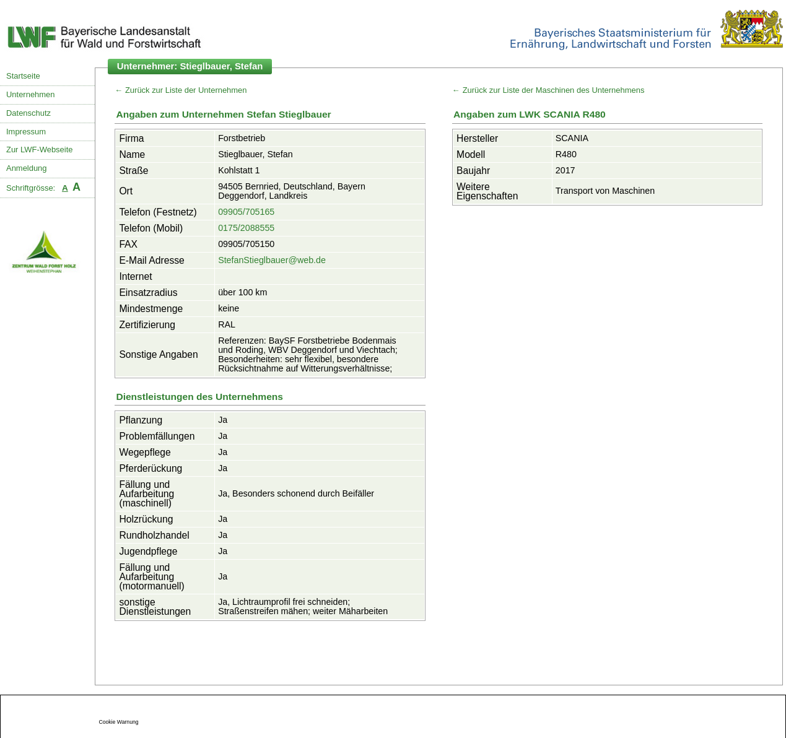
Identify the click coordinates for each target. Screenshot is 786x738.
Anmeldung (26, 168)
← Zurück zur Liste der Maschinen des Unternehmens (548, 90)
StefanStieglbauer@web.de (272, 260)
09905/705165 (246, 212)
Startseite (23, 75)
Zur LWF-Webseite (39, 149)
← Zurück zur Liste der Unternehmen (181, 90)
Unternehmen (30, 94)
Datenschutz (28, 113)
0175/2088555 (246, 228)
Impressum (26, 131)
